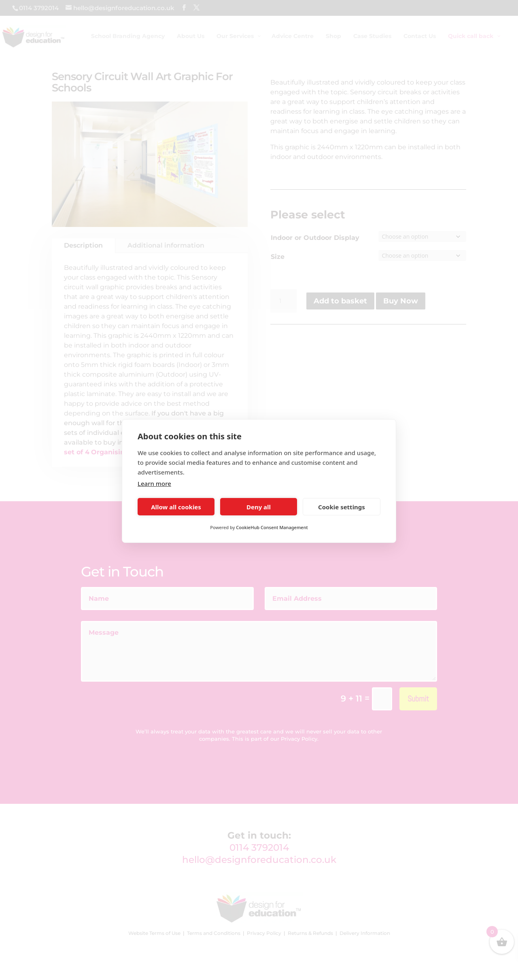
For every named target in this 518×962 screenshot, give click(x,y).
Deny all (258, 507)
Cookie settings (341, 507)
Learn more (154, 483)
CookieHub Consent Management (272, 527)
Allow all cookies (176, 507)
